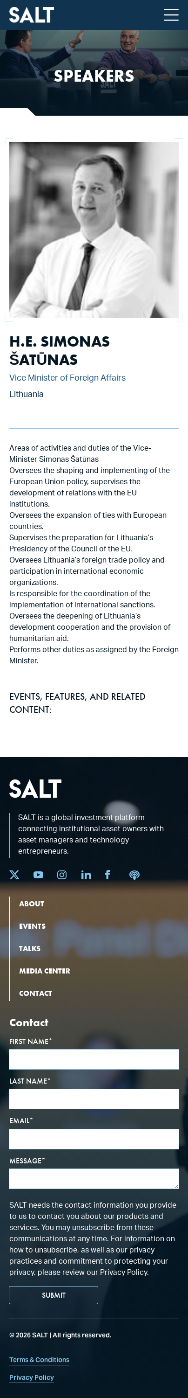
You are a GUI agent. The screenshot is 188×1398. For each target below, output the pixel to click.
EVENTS (32, 926)
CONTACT (35, 993)
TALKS (29, 948)
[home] (31, 15)
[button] (171, 15)
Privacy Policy (31, 1377)
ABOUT (31, 904)
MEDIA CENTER (44, 971)
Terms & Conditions (39, 1360)
